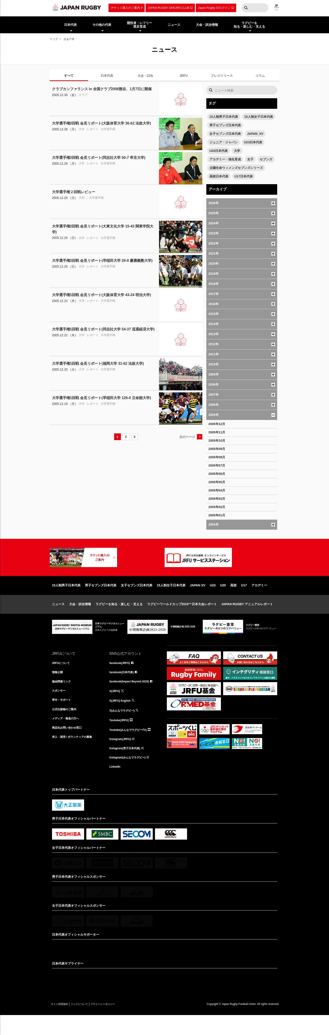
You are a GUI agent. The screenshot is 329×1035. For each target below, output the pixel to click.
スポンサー (60, 707)
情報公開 (58, 687)
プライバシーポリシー (118, 1024)
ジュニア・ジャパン (223, 142)
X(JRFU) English (121, 717)
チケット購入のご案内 (125, 7)
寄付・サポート (63, 717)
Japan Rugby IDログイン (214, 7)
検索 (246, 7)
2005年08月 (217, 457)
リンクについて (88, 1024)
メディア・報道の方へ (67, 737)
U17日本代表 (244, 176)
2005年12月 (217, 424)
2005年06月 (217, 474)
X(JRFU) (115, 707)
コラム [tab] (260, 75)
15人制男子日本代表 (223, 116)
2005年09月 (217, 449)
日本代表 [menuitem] (70, 24)
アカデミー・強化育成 (225, 159)
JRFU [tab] (184, 75)
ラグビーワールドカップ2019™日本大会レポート (182, 618)
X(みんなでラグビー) (124, 727)
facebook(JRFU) (121, 677)
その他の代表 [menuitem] (101, 24)
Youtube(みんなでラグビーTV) (131, 747)
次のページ (187, 437)
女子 (250, 159)
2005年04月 (217, 490)
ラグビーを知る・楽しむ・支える (119, 618)
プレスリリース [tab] (222, 75)
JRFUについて (62, 677)
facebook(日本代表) (123, 687)
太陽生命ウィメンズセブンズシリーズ (236, 168)
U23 (213, 599)
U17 (244, 599)
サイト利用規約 (62, 1024)
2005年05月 (217, 482)
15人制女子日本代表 (258, 116)
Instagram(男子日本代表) (127, 766)
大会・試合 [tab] (145, 75)
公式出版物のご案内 (66, 727)
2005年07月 (217, 465)
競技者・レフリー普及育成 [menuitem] (139, 24)
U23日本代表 (253, 142)
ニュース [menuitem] (174, 24)
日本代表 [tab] (107, 75)
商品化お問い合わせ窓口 (69, 747)
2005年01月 (217, 515)
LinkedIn (115, 786)
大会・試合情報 (80, 618)
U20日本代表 (218, 151)
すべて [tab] (69, 75)
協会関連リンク (63, 697)
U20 (223, 599)
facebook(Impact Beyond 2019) (132, 697)
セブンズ (266, 159)
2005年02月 (217, 507)
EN (277, 9)
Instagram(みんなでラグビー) (130, 776)
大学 (237, 151)
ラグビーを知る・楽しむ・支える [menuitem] (249, 24)
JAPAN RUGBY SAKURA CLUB (168, 7)
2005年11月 (217, 432)
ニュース (58, 618)
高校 (233, 599)
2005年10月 (217, 440)
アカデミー (259, 599)
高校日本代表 (218, 176)
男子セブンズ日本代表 (225, 125)
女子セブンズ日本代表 (225, 133)
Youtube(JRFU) (120, 737)
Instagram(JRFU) (122, 756)
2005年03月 (217, 498)
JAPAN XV (197, 599)
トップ (54, 39)
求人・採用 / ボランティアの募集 (75, 756)
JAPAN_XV (255, 133)
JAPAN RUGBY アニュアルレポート (247, 618)
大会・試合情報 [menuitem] (207, 24)
